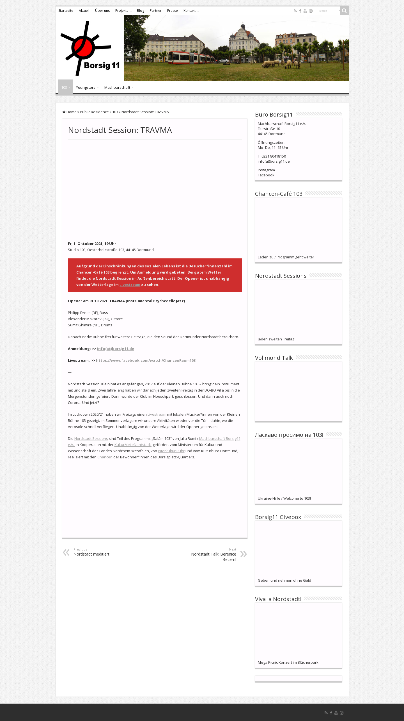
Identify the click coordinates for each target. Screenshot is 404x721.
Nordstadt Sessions (91, 438)
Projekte (121, 10)
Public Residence (94, 111)
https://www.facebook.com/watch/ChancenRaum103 (146, 360)
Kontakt (189, 10)
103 (64, 87)
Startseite (65, 10)
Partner (156, 10)
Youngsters (85, 87)
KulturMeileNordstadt (132, 444)
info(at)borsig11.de (115, 348)
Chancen (105, 457)
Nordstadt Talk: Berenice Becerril (207, 554)
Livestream (130, 284)
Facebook (266, 175)
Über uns (102, 10)
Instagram (266, 169)
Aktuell (84, 10)
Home (69, 111)
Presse (172, 10)
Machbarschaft (117, 87)
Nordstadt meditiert (102, 552)
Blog (140, 10)
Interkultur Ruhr (171, 450)
